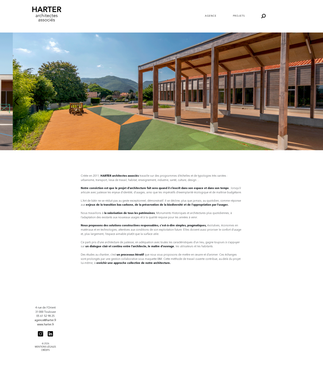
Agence (211, 15)
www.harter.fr (45, 324)
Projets (239, 15)
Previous (16, 101)
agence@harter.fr (45, 320)
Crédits (45, 350)
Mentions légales (45, 346)
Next (306, 101)
